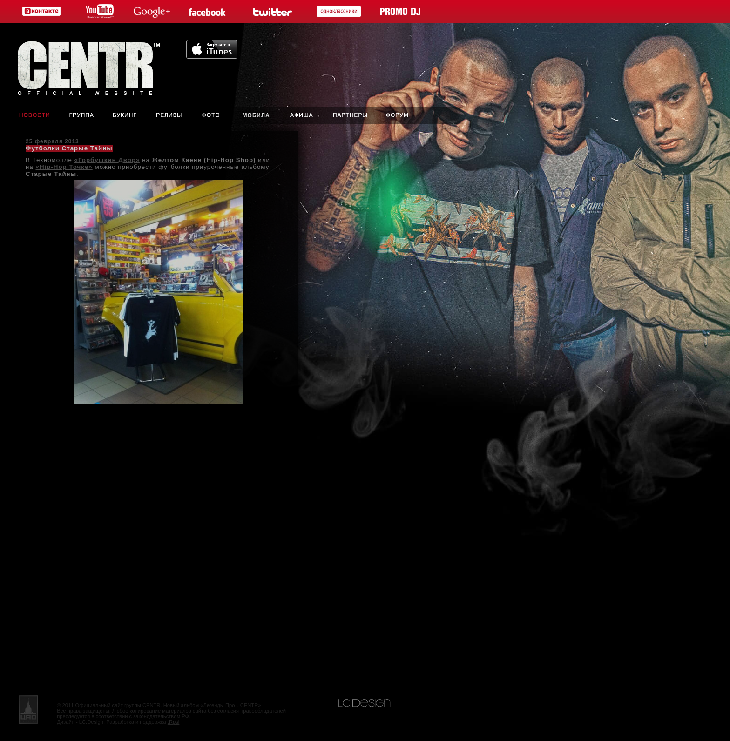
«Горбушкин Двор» (107, 159)
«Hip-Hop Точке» (63, 166)
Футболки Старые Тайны (69, 148)
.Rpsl (174, 722)
